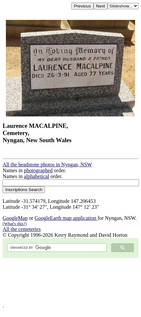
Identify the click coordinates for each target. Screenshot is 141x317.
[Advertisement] (70, 282)
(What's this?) (15, 223)
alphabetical (36, 176)
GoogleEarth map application (66, 218)
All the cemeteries (22, 229)
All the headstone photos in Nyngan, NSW (47, 164)
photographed (38, 170)
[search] (56, 247)
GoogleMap (15, 218)
